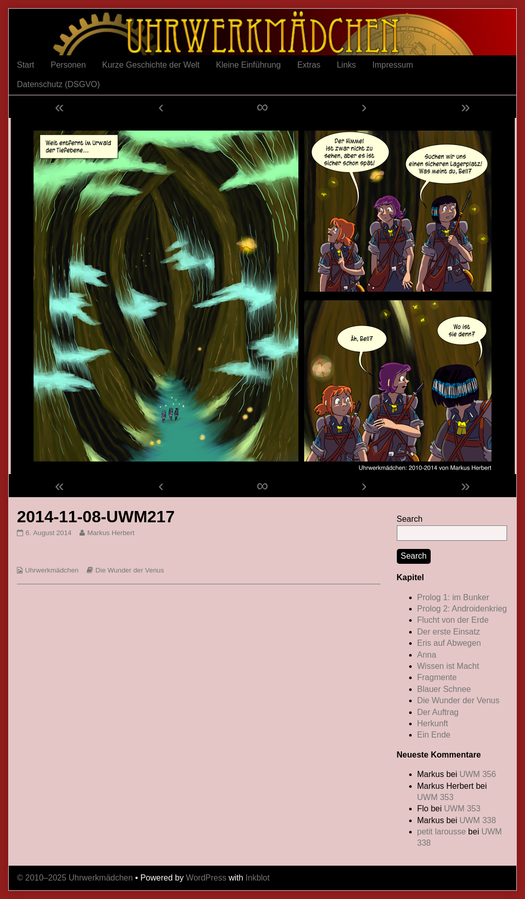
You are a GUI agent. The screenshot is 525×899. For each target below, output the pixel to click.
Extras (308, 64)
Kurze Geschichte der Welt (150, 64)
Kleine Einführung (248, 64)
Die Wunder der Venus (129, 570)
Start (25, 64)
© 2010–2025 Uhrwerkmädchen (75, 877)
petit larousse (441, 831)
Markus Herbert (110, 533)
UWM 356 (477, 774)
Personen (68, 64)
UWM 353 (435, 797)
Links (346, 64)
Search (410, 519)
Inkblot (258, 877)
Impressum (392, 64)
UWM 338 (477, 820)
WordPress (206, 877)
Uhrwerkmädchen (51, 570)
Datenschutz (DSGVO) (58, 84)
